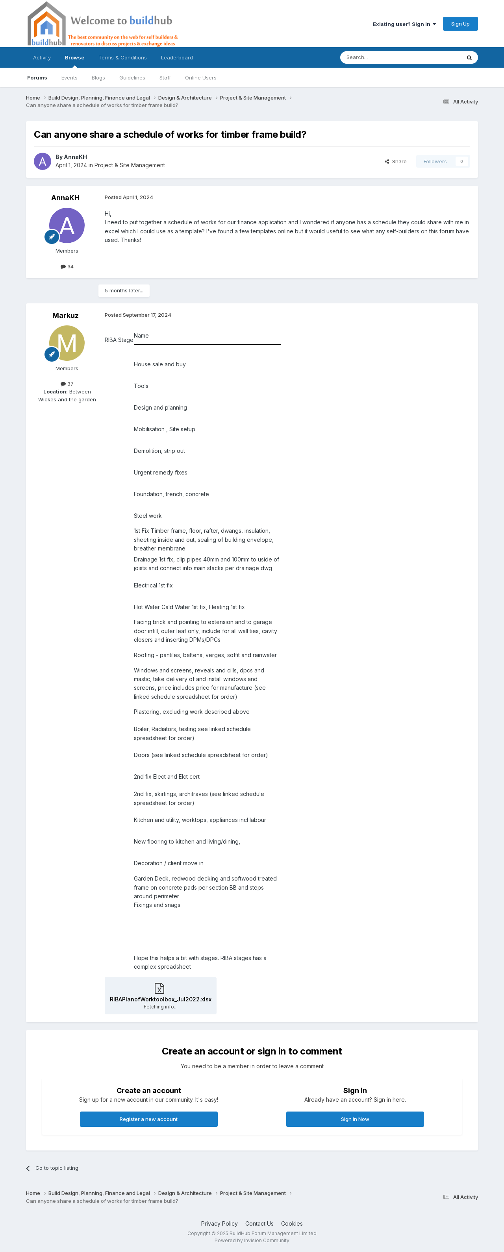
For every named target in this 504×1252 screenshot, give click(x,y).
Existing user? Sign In (404, 24)
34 (67, 266)
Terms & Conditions (122, 57)
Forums (37, 77)
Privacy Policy (219, 1223)
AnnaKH (75, 156)
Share (396, 161)
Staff (165, 77)
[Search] (380, 57)
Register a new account (149, 1119)
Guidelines (132, 77)
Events (69, 77)
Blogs (98, 77)
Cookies (292, 1223)
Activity (42, 57)
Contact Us (259, 1223)
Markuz (65, 315)
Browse (74, 61)
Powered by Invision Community (252, 1240)
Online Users (201, 77)
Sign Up (460, 23)
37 (67, 383)
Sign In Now (355, 1119)
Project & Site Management (129, 165)
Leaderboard (177, 57)
